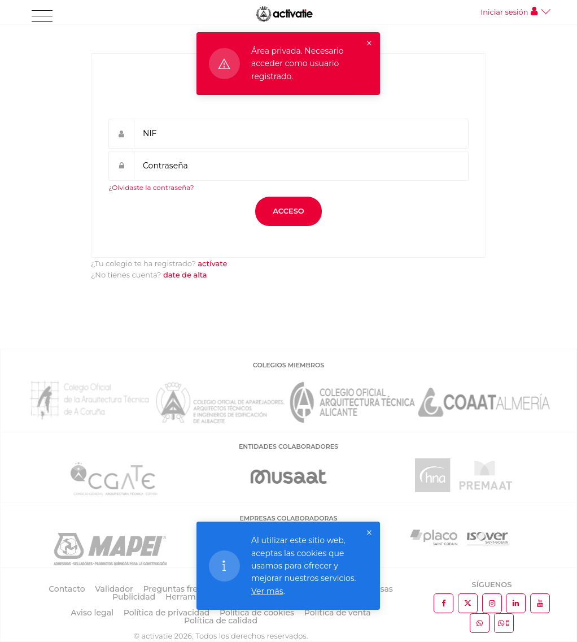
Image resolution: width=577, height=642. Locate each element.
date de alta (185, 274)
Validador (114, 589)
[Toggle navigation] (42, 16)
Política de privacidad (167, 613)
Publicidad (133, 597)
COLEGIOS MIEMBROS (288, 365)
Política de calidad (220, 620)
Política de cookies (257, 613)
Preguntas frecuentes (186, 589)
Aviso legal (92, 613)
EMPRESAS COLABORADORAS (288, 518)
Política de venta (337, 613)
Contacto (67, 589)
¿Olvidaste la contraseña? (151, 187)
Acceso (288, 210)
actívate (212, 263)
